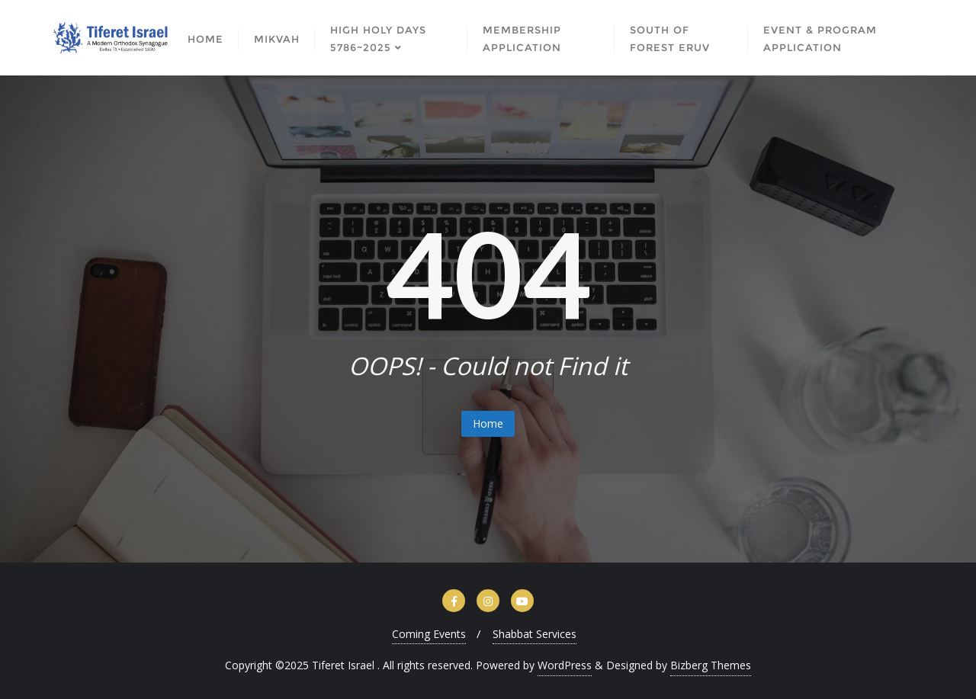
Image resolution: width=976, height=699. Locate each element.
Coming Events (429, 634)
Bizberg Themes (710, 665)
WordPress (565, 665)
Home (488, 423)
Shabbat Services (534, 634)
